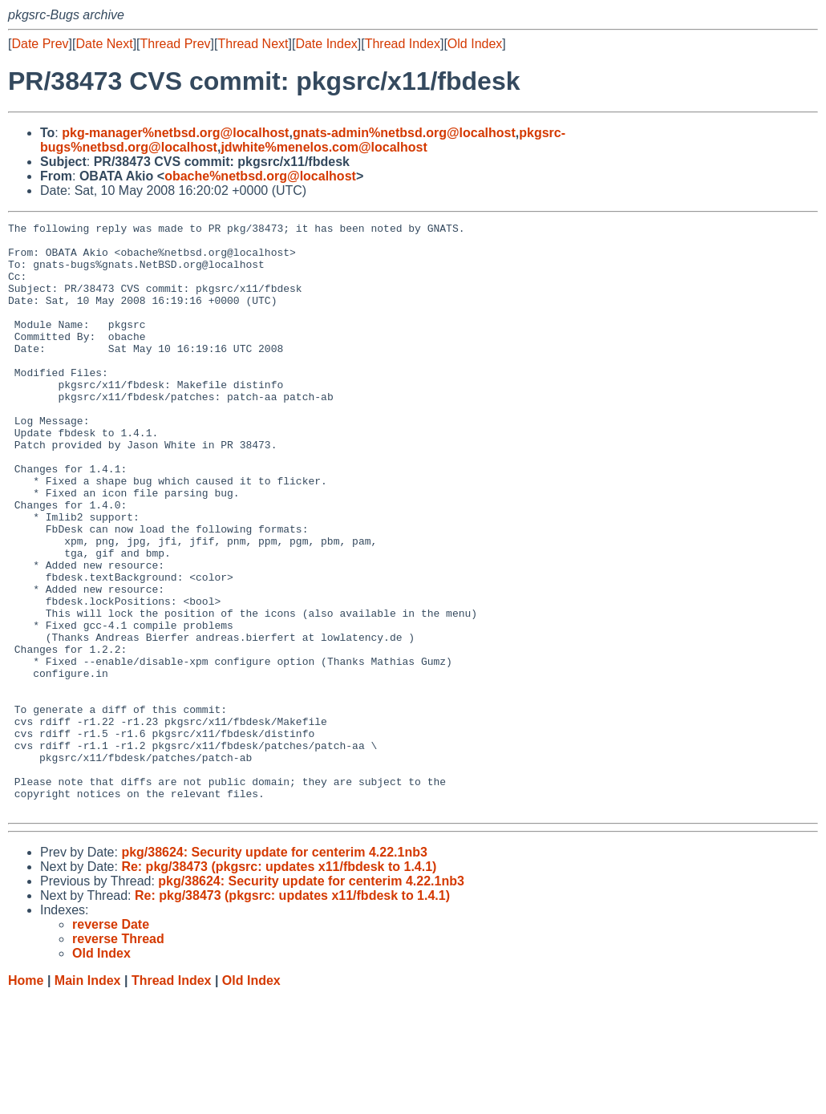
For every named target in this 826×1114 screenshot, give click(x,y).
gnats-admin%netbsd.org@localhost (404, 133)
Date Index (326, 44)
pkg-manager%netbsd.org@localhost (175, 133)
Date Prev (39, 44)
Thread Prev (175, 44)
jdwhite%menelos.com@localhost (324, 147)
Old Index (474, 44)
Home (25, 1098)
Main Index (88, 1098)
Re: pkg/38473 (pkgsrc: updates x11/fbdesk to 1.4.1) (278, 984)
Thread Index (402, 44)
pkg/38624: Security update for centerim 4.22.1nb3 (274, 970)
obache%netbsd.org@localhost (260, 176)
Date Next (103, 44)
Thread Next (252, 44)
